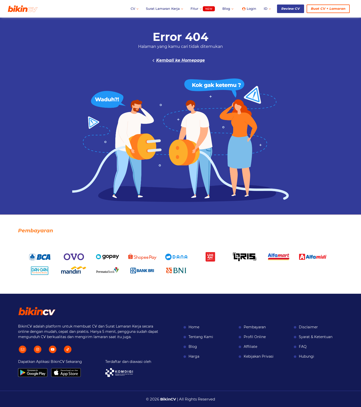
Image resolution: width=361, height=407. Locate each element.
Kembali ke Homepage (180, 60)
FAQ (303, 346)
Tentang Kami (201, 337)
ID (267, 9)
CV (134, 9)
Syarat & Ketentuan (315, 337)
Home (194, 327)
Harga (194, 356)
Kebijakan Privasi (259, 356)
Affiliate (250, 346)
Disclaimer (308, 327)
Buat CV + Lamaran (328, 9)
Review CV (290, 9)
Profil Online (255, 337)
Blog (227, 9)
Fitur (203, 9)
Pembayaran (255, 327)
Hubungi (306, 356)
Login (249, 9)
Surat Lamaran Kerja (164, 9)
